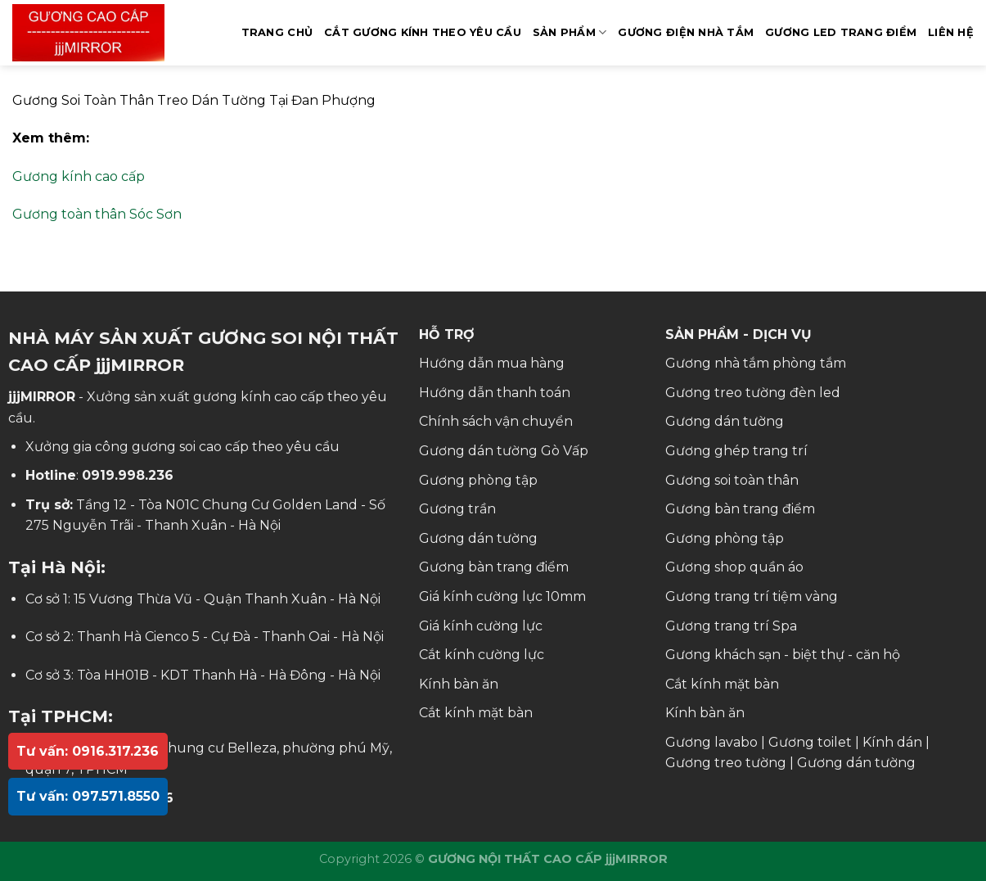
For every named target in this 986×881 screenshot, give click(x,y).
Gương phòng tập (478, 480)
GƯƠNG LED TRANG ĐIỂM (840, 32)
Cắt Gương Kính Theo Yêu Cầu (422, 32)
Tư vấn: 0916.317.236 (87, 751)
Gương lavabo (711, 742)
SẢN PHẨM (570, 32)
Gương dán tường (478, 538)
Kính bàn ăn (458, 684)
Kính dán (892, 742)
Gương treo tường (725, 762)
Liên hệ (951, 32)
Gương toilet (810, 742)
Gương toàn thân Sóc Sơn (97, 214)
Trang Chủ (277, 32)
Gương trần (457, 509)
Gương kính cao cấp (78, 176)
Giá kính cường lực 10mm (502, 596)
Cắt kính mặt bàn (476, 713)
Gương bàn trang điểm (494, 567)
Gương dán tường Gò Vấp (503, 451)
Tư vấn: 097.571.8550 (88, 796)
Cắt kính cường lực (481, 654)
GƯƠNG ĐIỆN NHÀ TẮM (686, 32)
